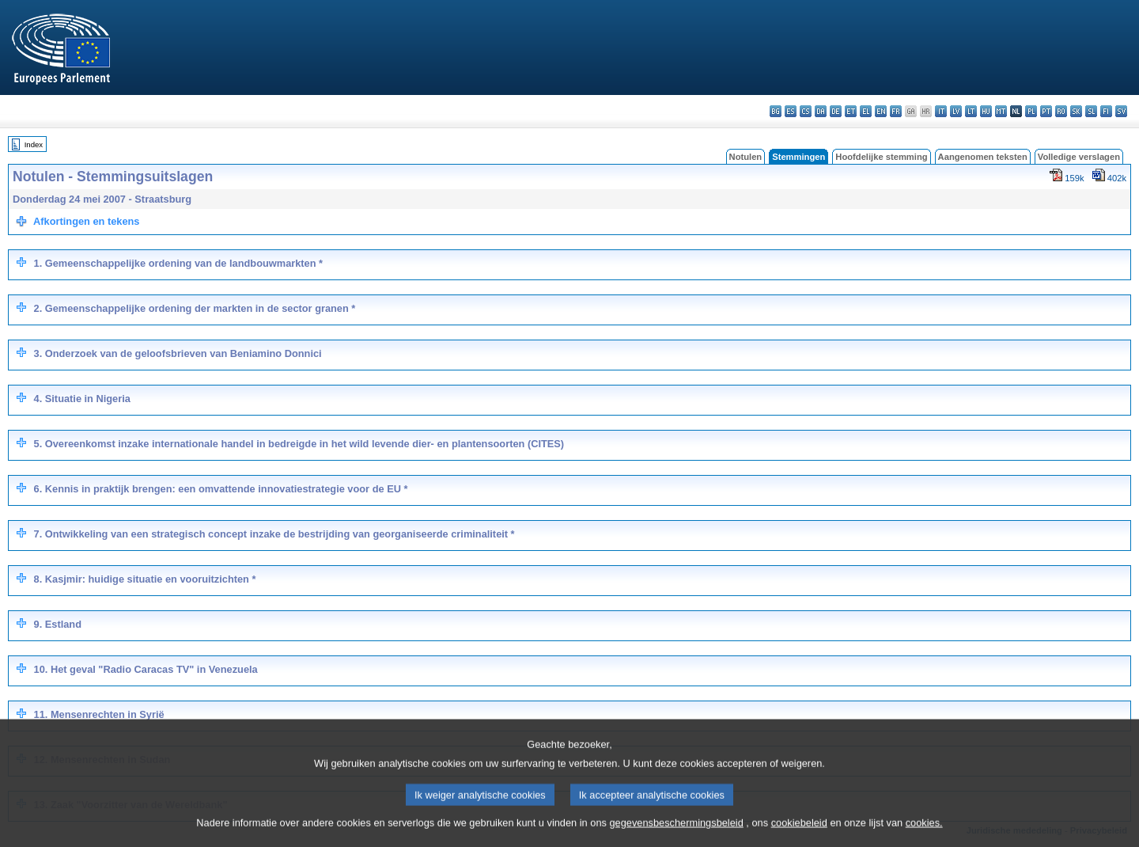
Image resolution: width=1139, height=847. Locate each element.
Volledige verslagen (1079, 156)
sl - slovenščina (1091, 111)
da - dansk (821, 111)
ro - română (1061, 111)
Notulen (745, 156)
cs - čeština (806, 111)
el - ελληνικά (866, 111)
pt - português (1046, 111)
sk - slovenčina (1076, 111)
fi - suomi (1106, 111)
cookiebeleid (799, 837)
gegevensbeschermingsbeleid (676, 837)
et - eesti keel (851, 111)
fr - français (896, 111)
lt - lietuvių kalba (971, 111)
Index (34, 144)
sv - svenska (1121, 111)
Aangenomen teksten (982, 156)
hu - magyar (986, 111)
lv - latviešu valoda (956, 111)
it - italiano (941, 111)
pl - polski (1031, 111)
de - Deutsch (836, 111)
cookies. (924, 837)
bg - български (775, 111)
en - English (881, 111)
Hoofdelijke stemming (881, 156)
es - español (791, 111)
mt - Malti (1001, 111)
